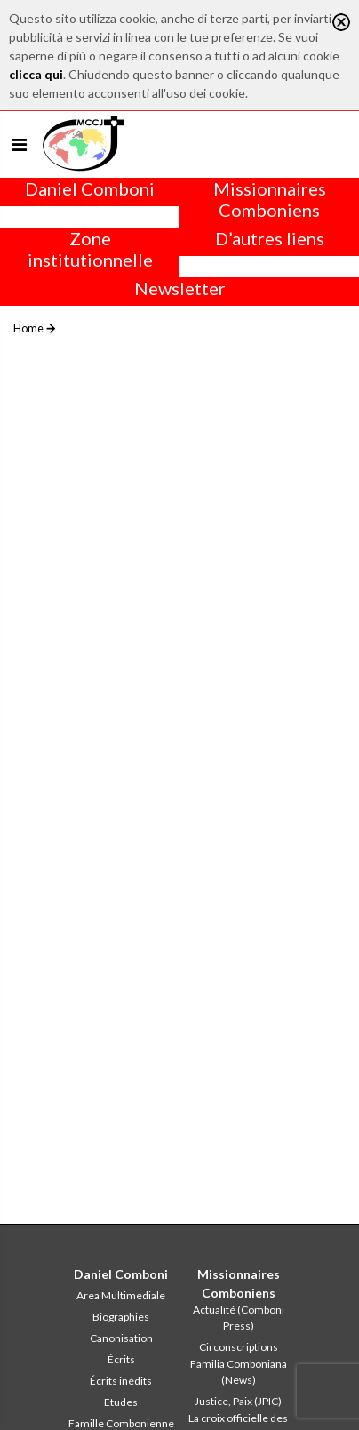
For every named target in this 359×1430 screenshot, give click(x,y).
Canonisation (121, 1338)
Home (28, 328)
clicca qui (36, 74)
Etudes (121, 1402)
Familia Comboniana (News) (238, 1371)
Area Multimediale (120, 1295)
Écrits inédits (121, 1380)
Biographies (120, 1316)
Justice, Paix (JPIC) (238, 1401)
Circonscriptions (238, 1347)
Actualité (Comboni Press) (238, 1317)
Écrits (121, 1359)
